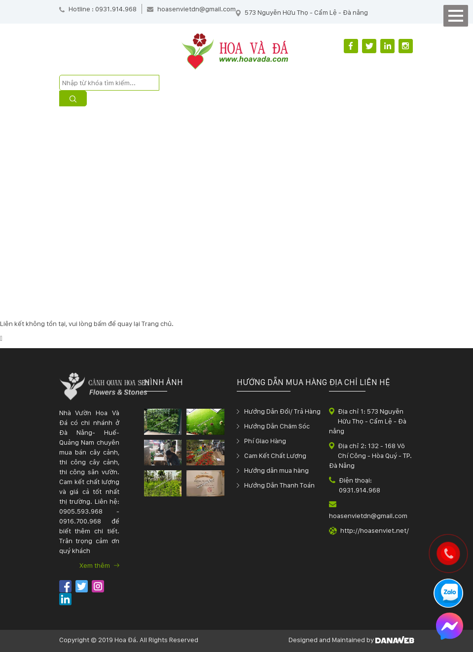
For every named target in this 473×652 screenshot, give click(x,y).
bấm (100, 323)
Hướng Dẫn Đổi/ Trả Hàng (282, 411)
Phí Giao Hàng (265, 441)
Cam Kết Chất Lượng (275, 455)
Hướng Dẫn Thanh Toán (279, 485)
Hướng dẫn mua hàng (276, 470)
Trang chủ (157, 323)
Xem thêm (99, 565)
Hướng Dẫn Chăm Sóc (277, 426)
